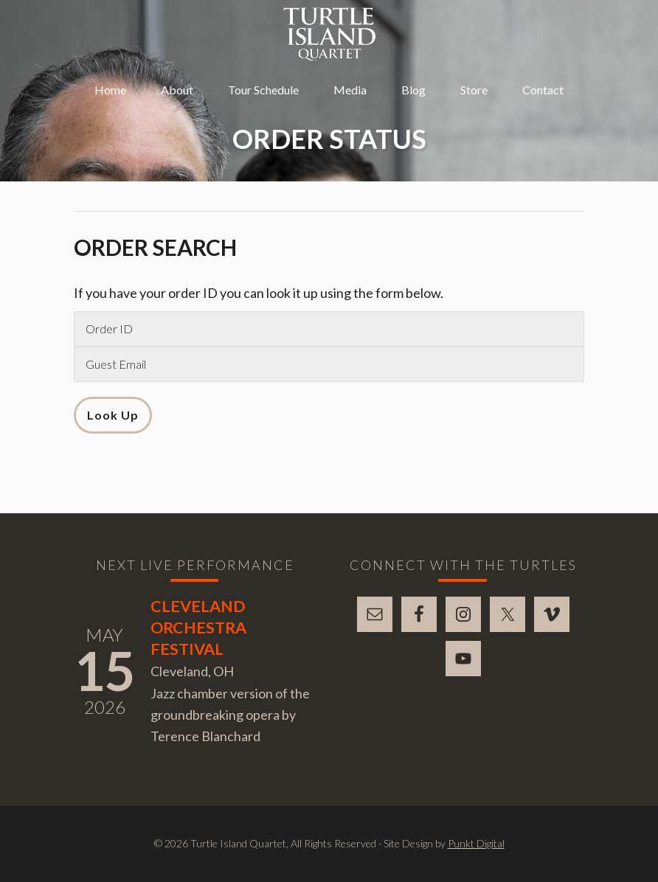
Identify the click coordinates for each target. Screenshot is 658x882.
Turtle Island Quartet (329, 33)
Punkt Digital (476, 843)
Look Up (113, 415)
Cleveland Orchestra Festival (198, 628)
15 (105, 670)
